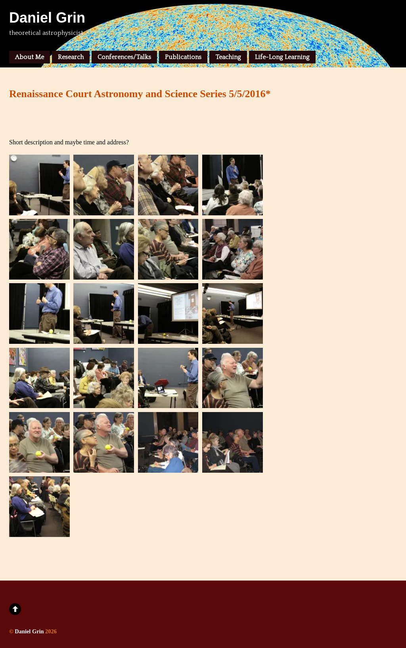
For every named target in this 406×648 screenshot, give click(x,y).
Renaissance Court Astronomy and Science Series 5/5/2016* (140, 94)
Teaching (228, 57)
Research (71, 57)
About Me (29, 57)
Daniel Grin (29, 631)
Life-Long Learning (282, 57)
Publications (183, 57)
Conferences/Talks (124, 57)
